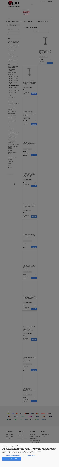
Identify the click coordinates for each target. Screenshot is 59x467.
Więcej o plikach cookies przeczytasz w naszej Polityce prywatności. (18, 452)
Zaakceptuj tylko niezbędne (13, 455)
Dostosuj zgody (31, 455)
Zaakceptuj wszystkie (11, 459)
